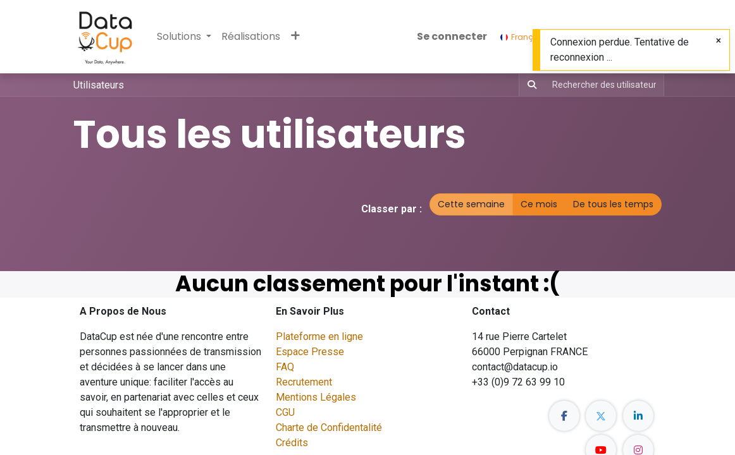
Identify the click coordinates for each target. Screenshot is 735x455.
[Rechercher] (529, 85)
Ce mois (539, 204)
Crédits (292, 443)
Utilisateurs (98, 85)
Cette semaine (471, 204)
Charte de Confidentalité (329, 428)
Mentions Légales (316, 397)
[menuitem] (250, 36)
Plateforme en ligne (319, 337)
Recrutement (304, 382)
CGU (285, 412)
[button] (295, 36)
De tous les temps (613, 204)
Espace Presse (310, 352)
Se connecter (452, 36)
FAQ (285, 367)
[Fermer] (718, 41)
